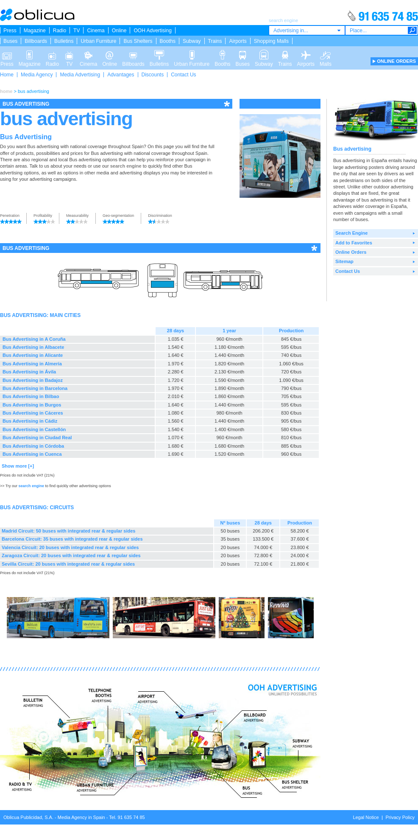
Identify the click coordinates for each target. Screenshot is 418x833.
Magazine (35, 31)
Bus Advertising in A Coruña (34, 339)
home (6, 91)
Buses (10, 41)
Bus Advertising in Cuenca (32, 454)
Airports (237, 41)
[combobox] (307, 30)
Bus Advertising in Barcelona (35, 388)
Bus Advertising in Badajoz (33, 380)
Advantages (120, 75)
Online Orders (350, 252)
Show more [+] (18, 465)
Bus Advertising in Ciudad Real (37, 437)
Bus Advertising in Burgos (32, 404)
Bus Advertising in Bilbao (31, 396)
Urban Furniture (98, 41)
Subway (192, 41)
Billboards (36, 41)
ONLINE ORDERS (396, 61)
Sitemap (344, 261)
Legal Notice (366, 817)
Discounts (153, 75)
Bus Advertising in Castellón (34, 429)
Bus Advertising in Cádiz (30, 421)
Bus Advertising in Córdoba (33, 446)
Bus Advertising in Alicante (33, 355)
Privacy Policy (400, 817)
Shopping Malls (271, 41)
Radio (59, 31)
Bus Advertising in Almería (32, 363)
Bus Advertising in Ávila (29, 371)
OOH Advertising (152, 31)
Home (7, 75)
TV (76, 31)
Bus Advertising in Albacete (33, 347)
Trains (215, 41)
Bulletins (63, 41)
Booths (168, 41)
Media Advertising (80, 75)
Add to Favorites (353, 242)
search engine (126, 165)
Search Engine (351, 233)
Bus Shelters (137, 41)
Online (119, 31)
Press (10, 31)
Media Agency (37, 75)
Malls (326, 54)
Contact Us (183, 75)
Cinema (95, 31)
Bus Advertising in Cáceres (33, 412)
